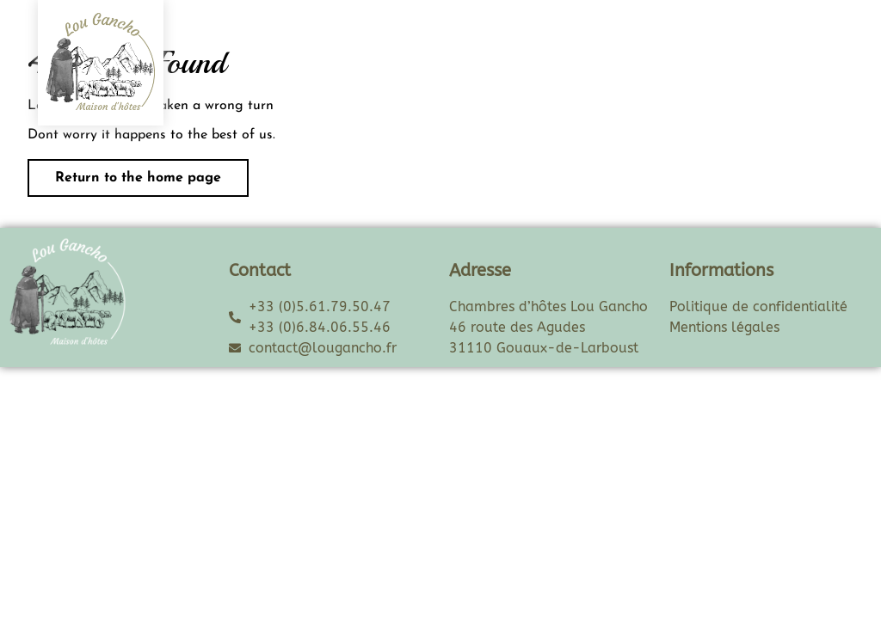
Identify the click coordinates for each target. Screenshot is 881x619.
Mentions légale (721, 327)
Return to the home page (124, 172)
